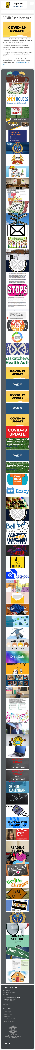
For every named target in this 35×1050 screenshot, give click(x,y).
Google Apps (7, 1011)
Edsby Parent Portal (9, 1019)
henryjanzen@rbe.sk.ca (13, 997)
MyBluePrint (7, 1016)
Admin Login (6, 1004)
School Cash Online (9, 1021)
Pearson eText (8, 1014)
